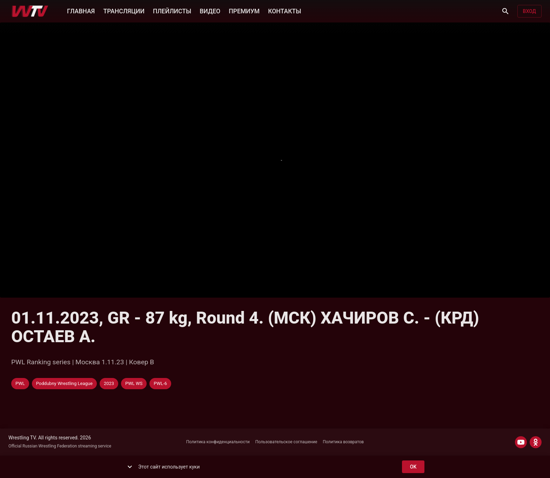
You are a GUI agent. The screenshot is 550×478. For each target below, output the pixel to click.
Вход (529, 11)
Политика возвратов (343, 441)
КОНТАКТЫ (284, 10)
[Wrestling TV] (30, 11)
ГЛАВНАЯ (81, 10)
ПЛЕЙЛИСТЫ (172, 10)
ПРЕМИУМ (244, 10)
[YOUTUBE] (521, 442)
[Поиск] (505, 11)
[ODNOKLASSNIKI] (536, 442)
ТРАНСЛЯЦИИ (123, 10)
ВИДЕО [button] (209, 10)
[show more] (129, 466)
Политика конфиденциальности (218, 441)
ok (413, 466)
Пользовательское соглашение (286, 441)
